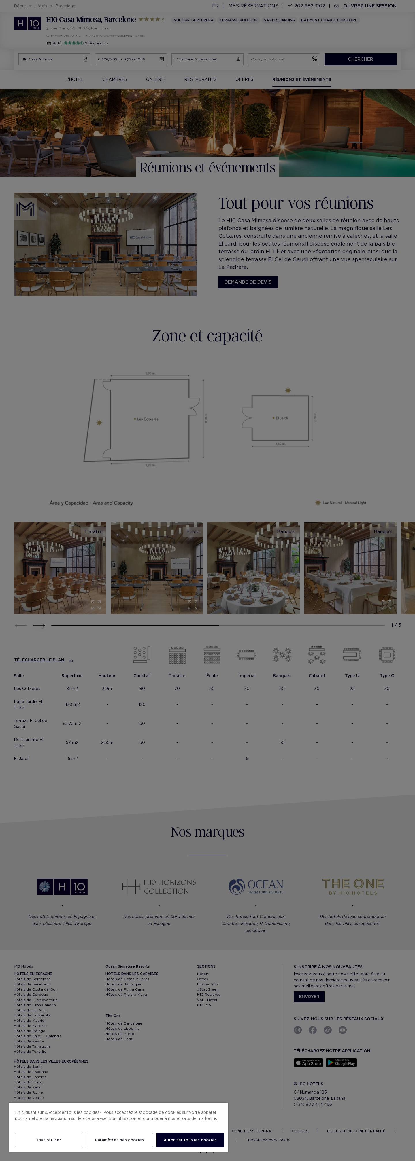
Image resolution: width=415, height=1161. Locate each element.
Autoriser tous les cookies (190, 1140)
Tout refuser (48, 1140)
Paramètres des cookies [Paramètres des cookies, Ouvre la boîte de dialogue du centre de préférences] (119, 1140)
